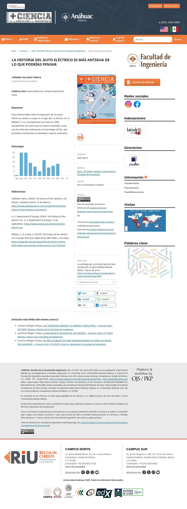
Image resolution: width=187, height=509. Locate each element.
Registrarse (155, 6)
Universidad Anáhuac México (101, 222)
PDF (80, 137)
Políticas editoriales (43, 39)
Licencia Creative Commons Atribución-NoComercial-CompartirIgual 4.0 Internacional (96, 233)
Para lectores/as (131, 183)
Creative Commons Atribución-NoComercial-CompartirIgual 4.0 (95, 211)
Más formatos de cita (88, 282)
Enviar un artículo (143, 82)
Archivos (24, 51)
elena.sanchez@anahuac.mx (115, 379)
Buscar (178, 39)
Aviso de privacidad (75, 467)
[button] (85, 293)
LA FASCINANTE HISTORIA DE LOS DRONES (64, 333)
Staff (25, 39)
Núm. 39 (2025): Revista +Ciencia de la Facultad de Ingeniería (58, 51)
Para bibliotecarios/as (134, 192)
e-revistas (16, 6)
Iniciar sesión (171, 6)
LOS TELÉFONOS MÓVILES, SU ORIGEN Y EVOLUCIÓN (69, 325)
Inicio (8, 39)
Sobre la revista (95, 39)
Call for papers (120, 39)
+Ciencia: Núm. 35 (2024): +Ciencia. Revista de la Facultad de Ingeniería (70, 344)
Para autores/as (131, 187)
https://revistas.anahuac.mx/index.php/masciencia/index (75, 379)
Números (73, 39)
